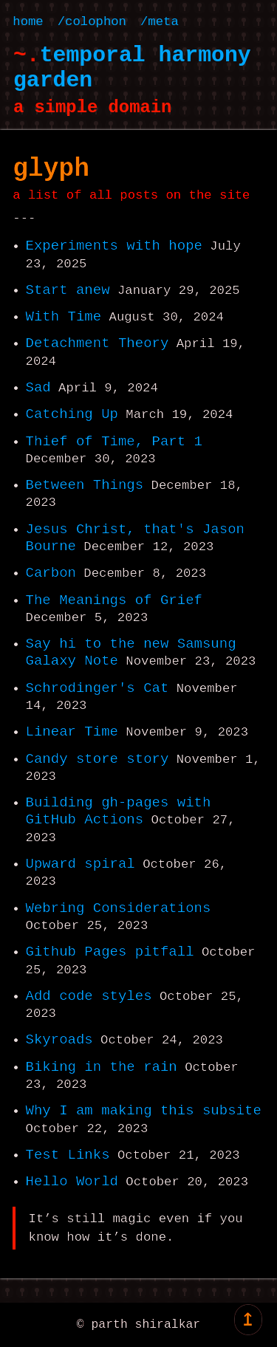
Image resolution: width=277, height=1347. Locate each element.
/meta (159, 22)
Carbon (51, 573)
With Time (64, 317)
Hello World (72, 1181)
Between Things (85, 485)
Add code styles (89, 996)
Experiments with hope (114, 246)
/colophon (92, 22)
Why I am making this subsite (143, 1111)
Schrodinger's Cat (97, 688)
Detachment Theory (97, 343)
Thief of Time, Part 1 (114, 441)
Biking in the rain (101, 1067)
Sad (38, 388)
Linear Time (72, 732)
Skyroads (59, 1040)
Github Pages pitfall (110, 952)
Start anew (68, 290)
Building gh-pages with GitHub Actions (118, 811)
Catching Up (72, 414)
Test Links (68, 1155)
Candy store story (97, 759)
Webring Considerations (118, 908)
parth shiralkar (146, 1324)
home (28, 22)
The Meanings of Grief (114, 600)
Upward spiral (80, 864)
